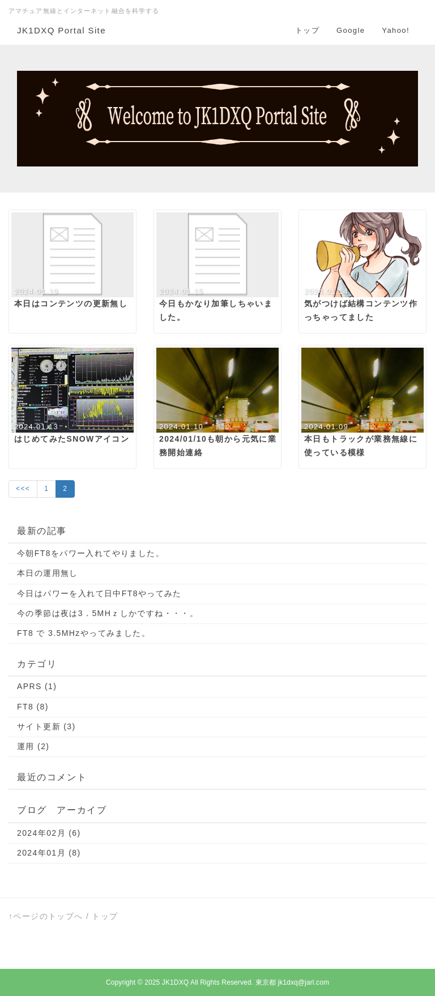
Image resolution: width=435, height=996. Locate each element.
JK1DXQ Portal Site (61, 30)
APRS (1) (37, 686)
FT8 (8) (33, 706)
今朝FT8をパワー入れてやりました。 (90, 553)
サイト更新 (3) (46, 726)
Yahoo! (396, 30)
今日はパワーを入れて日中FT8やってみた (99, 593)
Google (350, 30)
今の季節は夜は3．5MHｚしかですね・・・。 (107, 613)
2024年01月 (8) (49, 852)
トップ (307, 30)
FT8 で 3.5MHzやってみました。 (83, 633)
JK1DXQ (175, 982)
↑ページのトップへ (45, 916)
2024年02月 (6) (49, 832)
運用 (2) (33, 746)
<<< (23, 489)
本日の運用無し (47, 573)
